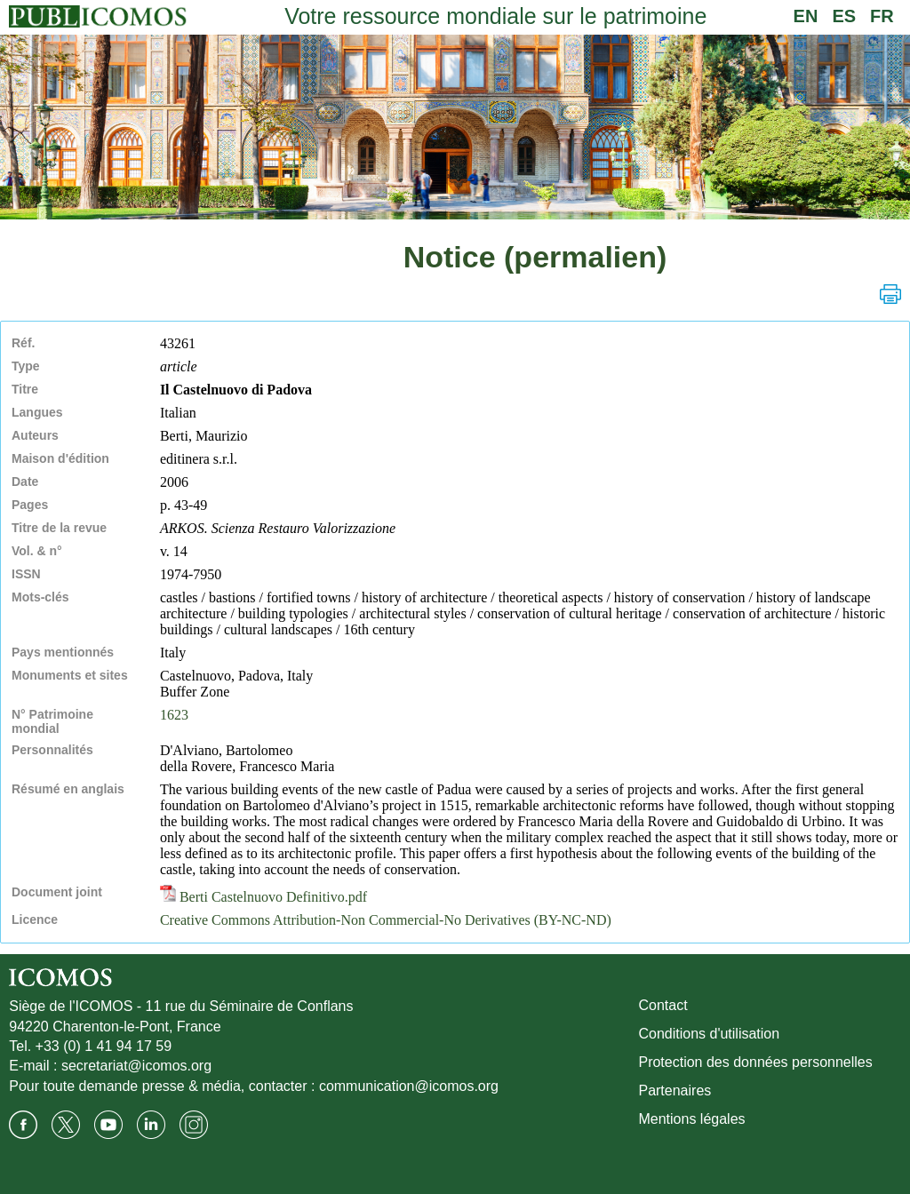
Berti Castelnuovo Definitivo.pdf (263, 896)
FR (882, 16)
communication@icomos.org (409, 1086)
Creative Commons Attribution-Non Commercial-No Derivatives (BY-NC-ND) (385, 919)
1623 (174, 714)
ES (844, 16)
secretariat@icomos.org (136, 1065)
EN (806, 16)
